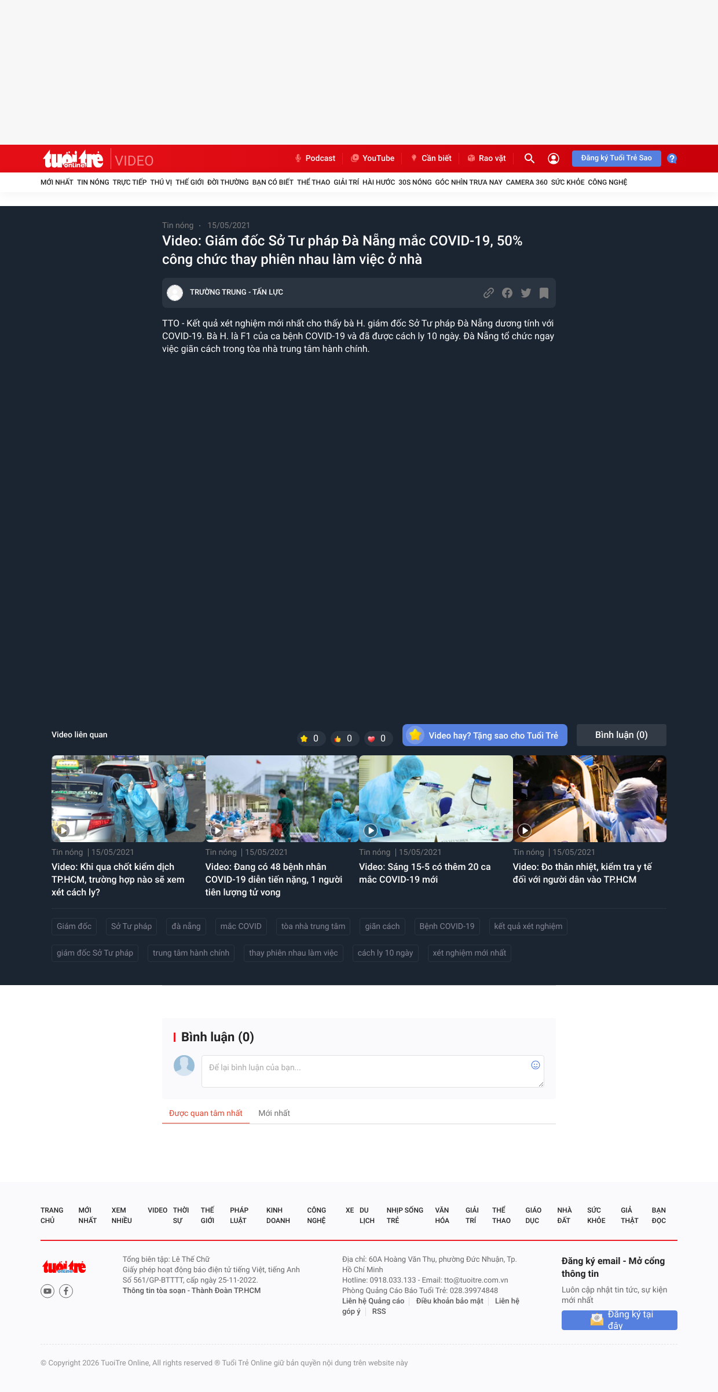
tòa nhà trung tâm (313, 926)
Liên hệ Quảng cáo (373, 1301)
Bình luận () (621, 734)
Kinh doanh (278, 1215)
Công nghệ (607, 182)
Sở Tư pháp (131, 926)
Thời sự (181, 1215)
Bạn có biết (273, 182)
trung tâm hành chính (191, 953)
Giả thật (629, 1215)
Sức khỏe (568, 182)
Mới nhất (57, 182)
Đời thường (228, 182)
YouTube (372, 158)
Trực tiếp (130, 182)
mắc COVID (241, 926)
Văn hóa (442, 1215)
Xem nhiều (122, 1215)
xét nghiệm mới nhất (470, 953)
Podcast (314, 158)
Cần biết (430, 158)
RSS (379, 1311)
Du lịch (367, 1215)
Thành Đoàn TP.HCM (226, 1291)
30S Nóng (414, 182)
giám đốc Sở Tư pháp (95, 953)
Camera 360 (527, 182)
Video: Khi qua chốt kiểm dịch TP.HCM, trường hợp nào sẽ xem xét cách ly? (118, 879)
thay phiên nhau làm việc (293, 953)
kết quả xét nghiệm (528, 926)
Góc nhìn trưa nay (469, 182)
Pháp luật (239, 1215)
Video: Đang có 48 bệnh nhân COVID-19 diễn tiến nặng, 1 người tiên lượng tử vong (274, 879)
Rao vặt (486, 158)
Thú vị (161, 182)
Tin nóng (93, 182)
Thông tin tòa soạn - (157, 1291)
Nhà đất (564, 1215)
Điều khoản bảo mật (449, 1301)
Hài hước (378, 182)
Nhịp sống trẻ (405, 1215)
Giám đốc (74, 926)
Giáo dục (534, 1215)
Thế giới (189, 182)
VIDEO (134, 161)
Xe (350, 1210)
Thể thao (313, 182)
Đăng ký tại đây (631, 1320)
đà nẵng (185, 926)
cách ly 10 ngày (385, 953)
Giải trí (346, 182)
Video (157, 1210)
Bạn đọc (659, 1215)
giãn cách (382, 926)
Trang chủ (52, 1215)
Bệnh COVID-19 (447, 926)
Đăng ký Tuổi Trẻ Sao (616, 158)
